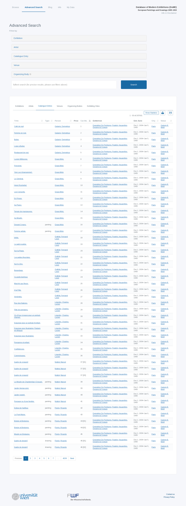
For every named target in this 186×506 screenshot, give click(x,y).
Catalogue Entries (45, 106)
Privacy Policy (169, 497)
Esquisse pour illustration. (24, 336)
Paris (154, 126)
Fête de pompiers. (21, 310)
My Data (70, 7)
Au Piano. (18, 205)
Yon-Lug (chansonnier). (23, 172)
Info (59, 7)
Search (134, 85)
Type (47, 121)
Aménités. (18, 297)
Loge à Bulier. (19, 146)
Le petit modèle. (20, 244)
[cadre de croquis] (21, 362)
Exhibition (18, 38)
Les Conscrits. (19, 192)
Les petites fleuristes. (22, 257)
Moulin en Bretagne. (22, 434)
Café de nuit (19, 126)
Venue (16, 65)
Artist (16, 47)
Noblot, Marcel (60, 362)
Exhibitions (19, 106)
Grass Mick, (59, 159)
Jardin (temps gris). (21, 388)
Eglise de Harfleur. (21, 408)
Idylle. (16, 238)
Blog (50, 7)
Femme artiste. (20, 231)
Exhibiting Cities (93, 106)
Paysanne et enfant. (22, 343)
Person (58, 121)
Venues (60, 106)
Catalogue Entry (21, 56)
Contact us (170, 494)
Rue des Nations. (21, 303)
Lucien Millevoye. (21, 159)
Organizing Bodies (74, 106)
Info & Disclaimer (169, 13)
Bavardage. (18, 270)
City (153, 121)
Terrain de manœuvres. (23, 212)
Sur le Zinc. (18, 264)
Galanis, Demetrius (62, 126)
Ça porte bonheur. (21, 277)
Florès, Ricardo (61, 408)
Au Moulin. (18, 218)
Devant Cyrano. (20, 225)
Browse (15, 7)
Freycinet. (18, 166)
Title (16, 121)
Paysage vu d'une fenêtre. (24, 401)
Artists (31, 106)
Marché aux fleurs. (21, 284)
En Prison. (18, 199)
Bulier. (16, 140)
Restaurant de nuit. (21, 153)
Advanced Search (33, 7)
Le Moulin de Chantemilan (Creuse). (28, 382)
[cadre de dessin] (21, 441)
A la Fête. (17, 290)
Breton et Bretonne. (21, 421)
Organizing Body (21, 74)
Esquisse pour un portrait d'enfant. (27, 323)
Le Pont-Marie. (20, 415)
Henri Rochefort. (20, 185)
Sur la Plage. (19, 251)
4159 (65, 458)
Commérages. (19, 356)
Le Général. (18, 179)
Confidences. (19, 349)
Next (72, 458)
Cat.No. (83, 121)
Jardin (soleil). (19, 395)
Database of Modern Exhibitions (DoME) (156, 8)
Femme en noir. (20, 133)
